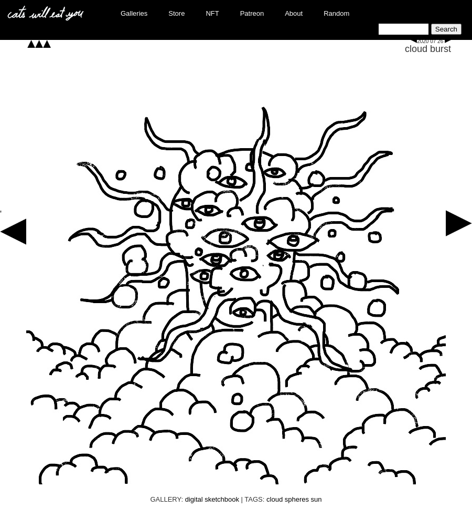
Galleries (134, 13)
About (294, 13)
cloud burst (428, 49)
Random (336, 13)
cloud (274, 499)
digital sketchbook (212, 499)
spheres (297, 499)
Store (176, 13)
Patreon (252, 13)
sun (316, 499)
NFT (212, 13)
